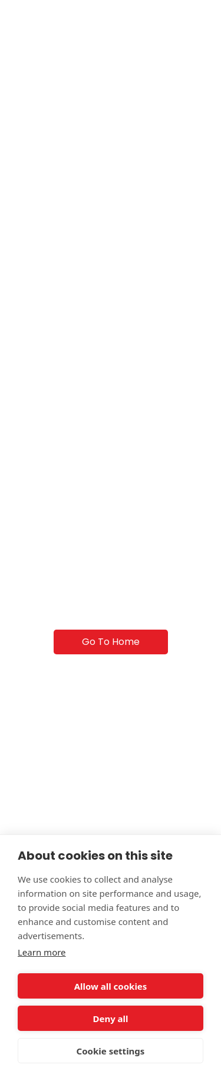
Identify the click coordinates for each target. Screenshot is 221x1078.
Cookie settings (111, 1051)
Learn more (42, 952)
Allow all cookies (110, 986)
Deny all (110, 1018)
